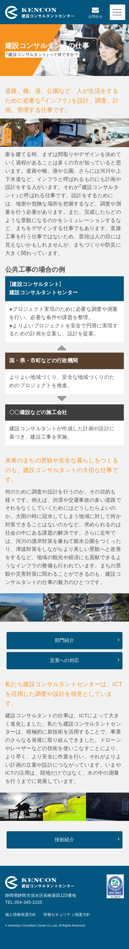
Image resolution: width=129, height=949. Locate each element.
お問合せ (95, 12)
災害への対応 (64, 660)
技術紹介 (64, 839)
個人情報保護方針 (20, 914)
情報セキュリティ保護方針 (66, 914)
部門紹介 (64, 640)
